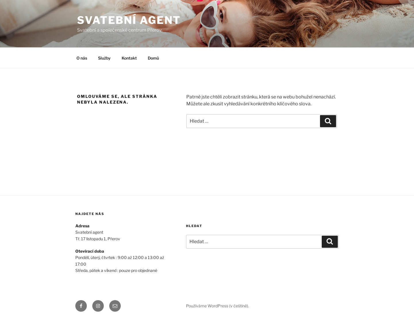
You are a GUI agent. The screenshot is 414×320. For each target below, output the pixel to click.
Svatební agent (129, 20)
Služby (104, 58)
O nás (81, 58)
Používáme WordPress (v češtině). (217, 305)
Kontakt (129, 58)
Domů (153, 58)
